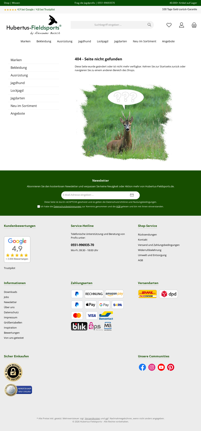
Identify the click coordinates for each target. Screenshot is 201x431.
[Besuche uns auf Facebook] (142, 367)
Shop (6, 2)
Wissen (16, 2)
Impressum (10, 317)
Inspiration (10, 327)
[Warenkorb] (193, 25)
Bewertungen (12, 332)
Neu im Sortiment (24, 106)
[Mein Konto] (181, 25)
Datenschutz (11, 312)
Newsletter (10, 302)
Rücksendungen (147, 234)
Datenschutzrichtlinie (117, 202)
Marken (16, 60)
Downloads (10, 292)
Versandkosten (92, 418)
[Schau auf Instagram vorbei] (151, 367)
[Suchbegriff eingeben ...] (108, 25)
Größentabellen (13, 322)
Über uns (9, 307)
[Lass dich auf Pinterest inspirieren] (170, 367)
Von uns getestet (14, 338)
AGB (118, 206)
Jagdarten (18, 98)
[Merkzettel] (169, 25)
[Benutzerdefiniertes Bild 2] (18, 389)
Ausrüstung (19, 75)
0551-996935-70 (82, 245)
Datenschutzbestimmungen (67, 206)
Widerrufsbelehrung (149, 250)
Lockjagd (17, 90)
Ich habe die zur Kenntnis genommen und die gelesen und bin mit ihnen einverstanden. (102, 206)
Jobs (6, 297)
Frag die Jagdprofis (85, 2)
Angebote (18, 113)
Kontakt (142, 239)
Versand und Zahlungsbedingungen (159, 245)
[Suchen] (149, 25)
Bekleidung (19, 67)
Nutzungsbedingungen (144, 202)
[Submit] (132, 195)
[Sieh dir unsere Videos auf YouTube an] (161, 367)
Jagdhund (18, 83)
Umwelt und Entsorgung (152, 255)
